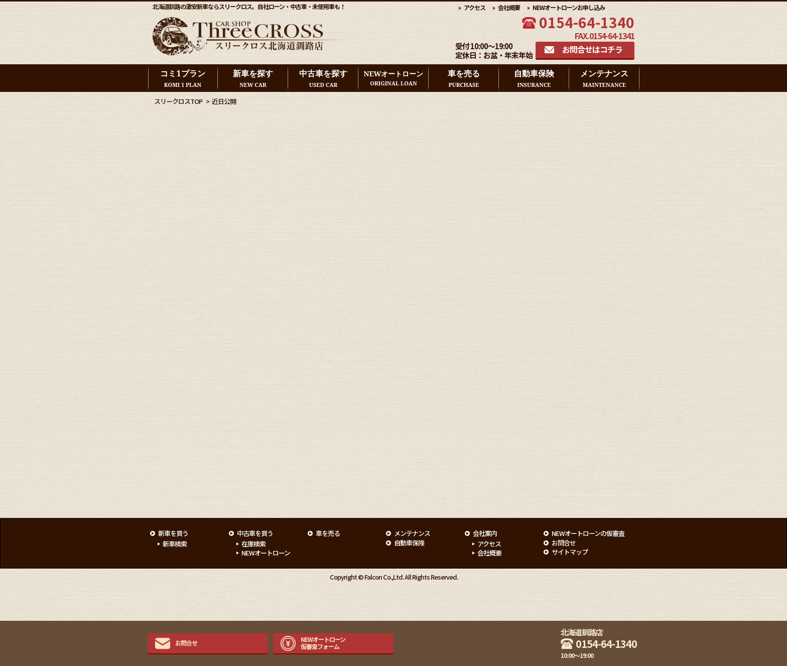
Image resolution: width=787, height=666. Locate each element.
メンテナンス (604, 78)
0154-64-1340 (586, 22)
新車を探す (253, 78)
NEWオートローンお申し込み (569, 7)
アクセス (474, 7)
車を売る (464, 78)
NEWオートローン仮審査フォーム (323, 642)
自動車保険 (534, 78)
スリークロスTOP (178, 101)
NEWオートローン (394, 78)
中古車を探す (323, 78)
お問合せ (186, 642)
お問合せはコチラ (592, 49)
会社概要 (509, 7)
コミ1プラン (182, 78)
